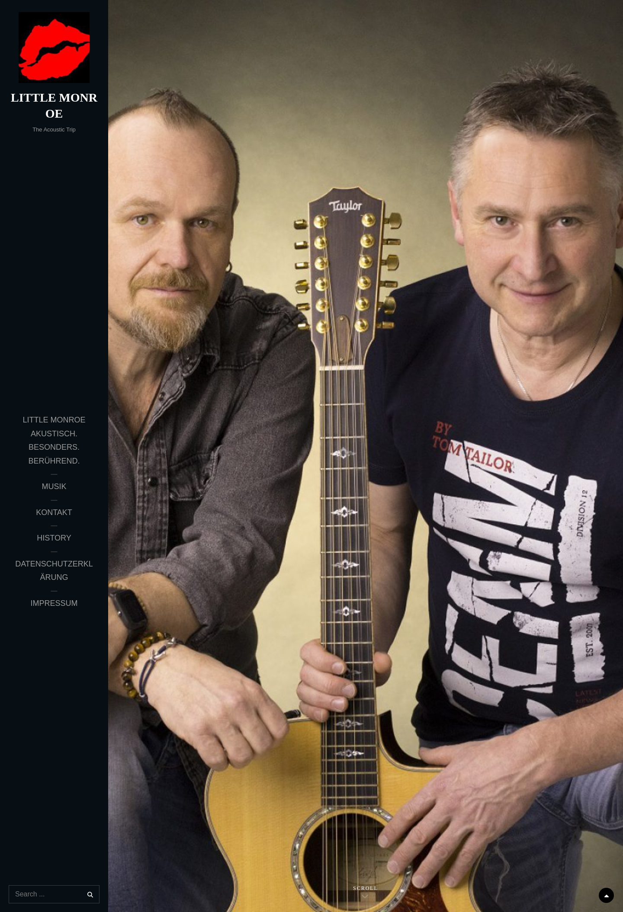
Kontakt (54, 512)
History (54, 538)
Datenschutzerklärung (54, 571)
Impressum (53, 603)
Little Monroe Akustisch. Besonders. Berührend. (53, 440)
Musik (54, 486)
